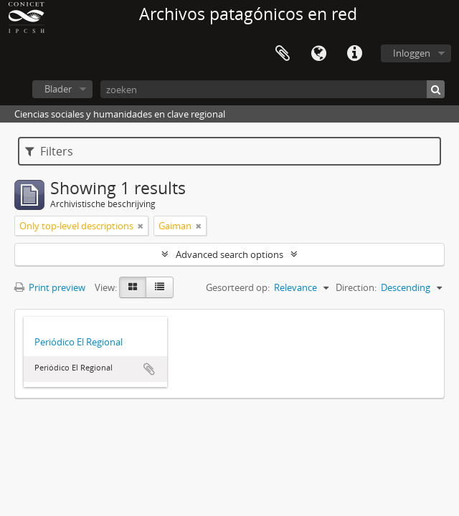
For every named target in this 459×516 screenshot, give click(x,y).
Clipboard (283, 54)
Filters (49, 151)
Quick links (354, 54)
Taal (318, 54)
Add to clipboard (149, 369)
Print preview (49, 287)
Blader (58, 88)
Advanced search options (229, 254)
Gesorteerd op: (238, 287)
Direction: (356, 287)
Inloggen (411, 53)
